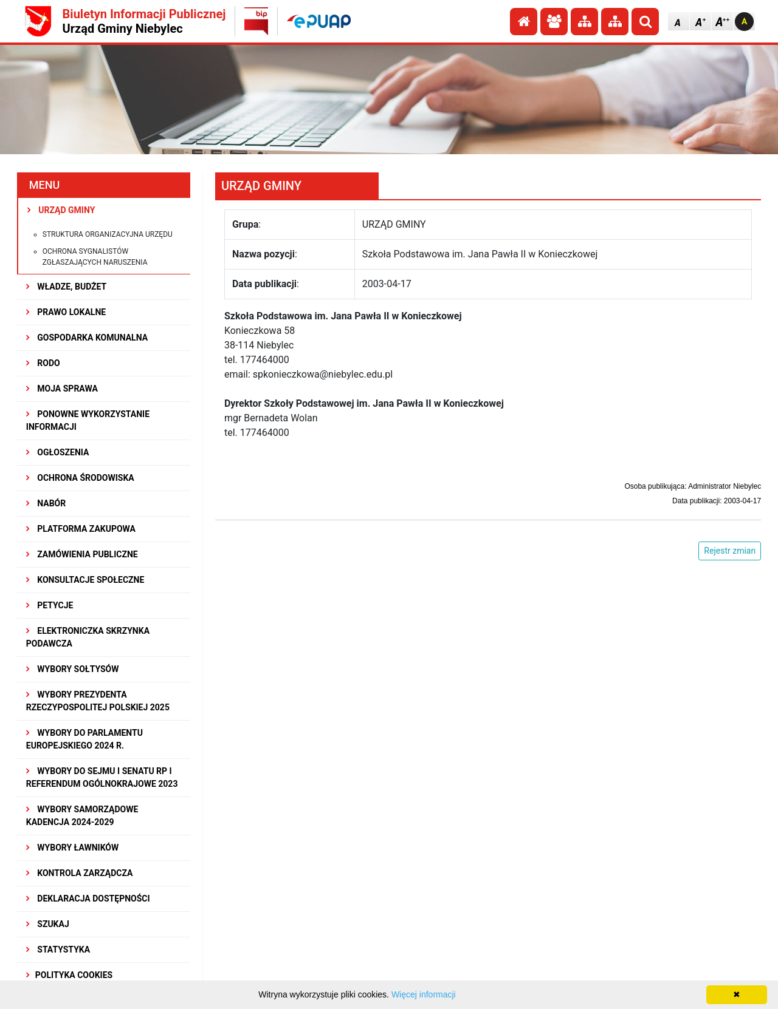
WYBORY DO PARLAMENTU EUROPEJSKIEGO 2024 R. (84, 739)
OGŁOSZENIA (57, 452)
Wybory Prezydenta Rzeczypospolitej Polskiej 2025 (98, 701)
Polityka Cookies (69, 975)
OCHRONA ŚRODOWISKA (80, 478)
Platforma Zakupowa (81, 529)
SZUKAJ (47, 924)
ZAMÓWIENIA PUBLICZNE (82, 554)
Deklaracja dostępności (88, 898)
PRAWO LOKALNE (66, 312)
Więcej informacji (423, 994)
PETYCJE (50, 605)
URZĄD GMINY (61, 210)
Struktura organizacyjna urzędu (108, 234)
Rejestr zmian (730, 550)
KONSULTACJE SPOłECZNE (85, 580)
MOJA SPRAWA (62, 388)
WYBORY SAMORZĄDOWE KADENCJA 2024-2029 (82, 815)
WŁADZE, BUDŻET (66, 286)
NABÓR (46, 503)
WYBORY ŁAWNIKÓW (72, 847)
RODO (43, 363)
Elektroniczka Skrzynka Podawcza (88, 637)
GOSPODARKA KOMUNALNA (87, 337)
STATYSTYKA (58, 949)
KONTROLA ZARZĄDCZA (79, 873)
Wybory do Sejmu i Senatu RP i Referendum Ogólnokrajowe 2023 (102, 777)
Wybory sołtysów (72, 669)
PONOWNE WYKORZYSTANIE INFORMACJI (88, 420)
